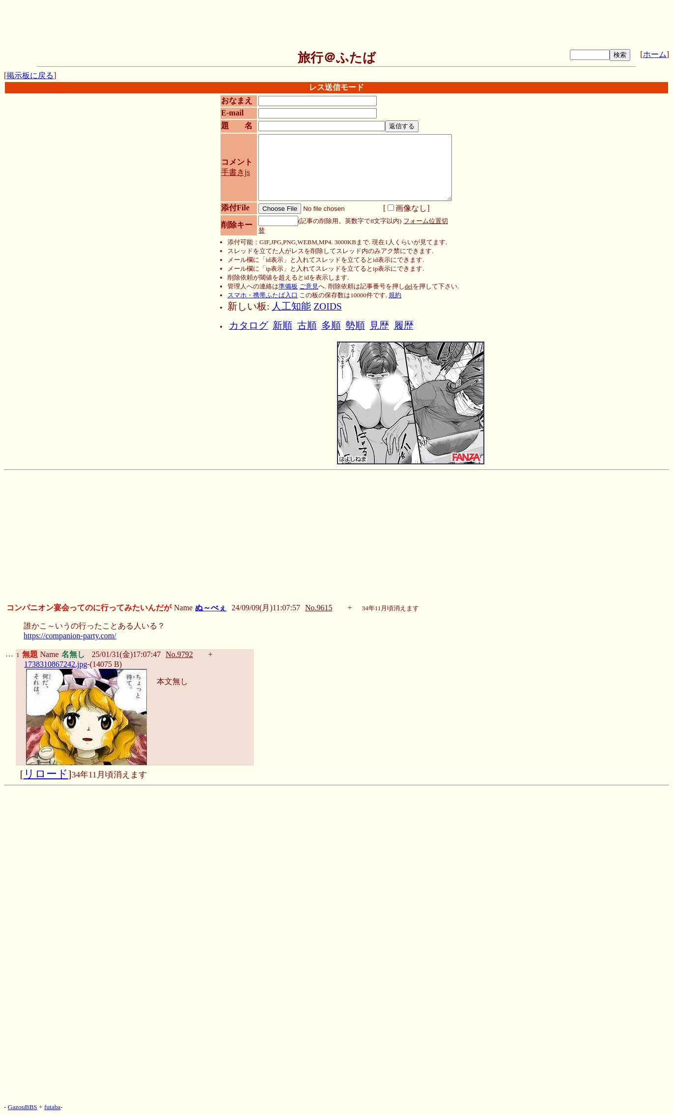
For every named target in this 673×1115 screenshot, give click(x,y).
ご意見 (308, 286)
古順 (307, 325)
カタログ (248, 325)
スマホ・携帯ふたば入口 (262, 295)
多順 (331, 325)
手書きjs (235, 172)
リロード (46, 774)
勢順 (355, 325)
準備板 (288, 286)
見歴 (379, 325)
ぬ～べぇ (210, 607)
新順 (282, 325)
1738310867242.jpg (55, 664)
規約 (395, 295)
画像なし (407, 208)
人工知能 (291, 306)
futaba (52, 1107)
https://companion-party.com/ (70, 635)
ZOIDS (327, 306)
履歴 (404, 325)
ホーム (655, 54)
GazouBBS (22, 1107)
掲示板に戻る (30, 75)
